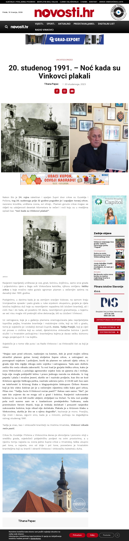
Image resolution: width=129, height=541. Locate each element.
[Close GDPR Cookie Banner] (117, 535)
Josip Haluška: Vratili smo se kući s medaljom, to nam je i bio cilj (103, 266)
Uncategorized (64, 60)
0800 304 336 (109, 316)
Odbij (92, 535)
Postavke (106, 535)
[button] (6, 27)
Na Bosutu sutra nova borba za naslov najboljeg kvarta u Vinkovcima (103, 277)
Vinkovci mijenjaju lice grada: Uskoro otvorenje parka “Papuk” (104, 244)
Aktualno (97, 272)
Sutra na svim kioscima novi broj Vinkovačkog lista (102, 255)
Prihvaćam (77, 535)
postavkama (36, 538)
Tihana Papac (51, 84)
